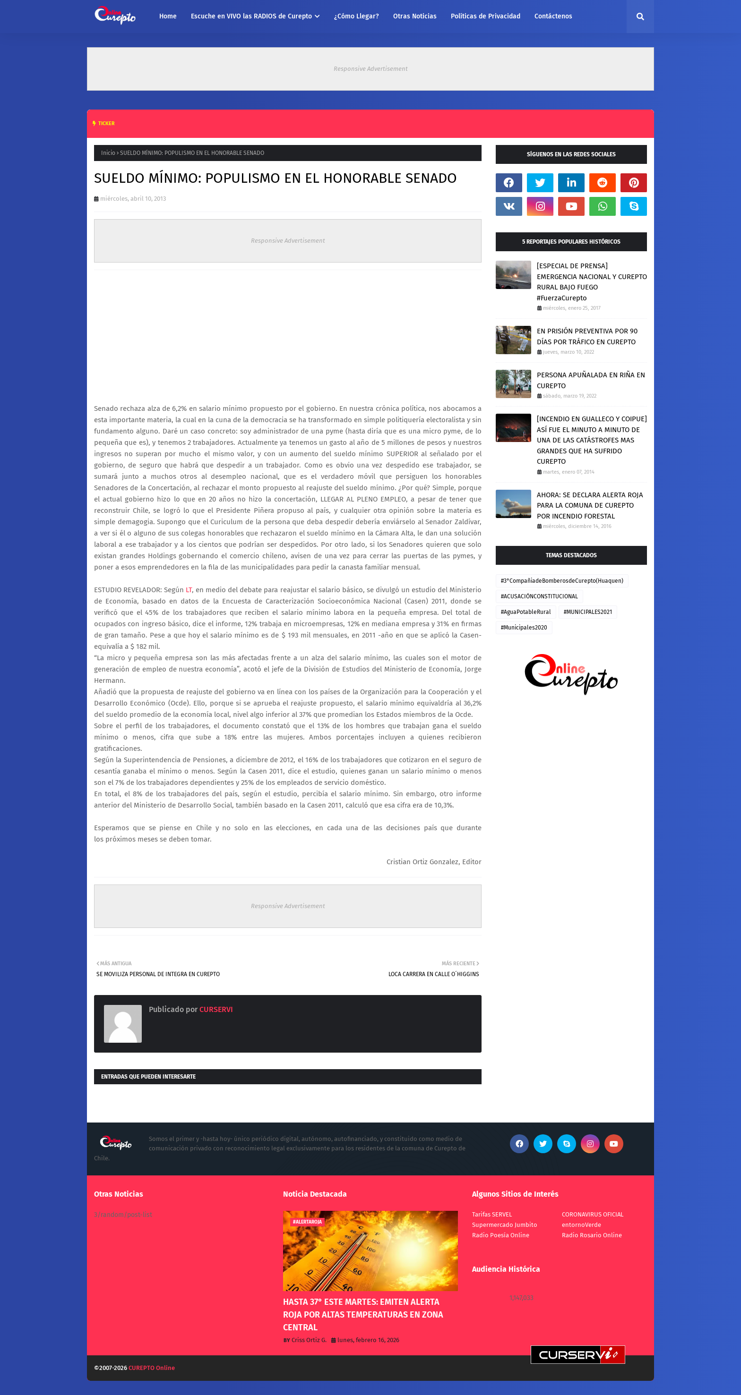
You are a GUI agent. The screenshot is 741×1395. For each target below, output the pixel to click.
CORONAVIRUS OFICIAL (592, 1214)
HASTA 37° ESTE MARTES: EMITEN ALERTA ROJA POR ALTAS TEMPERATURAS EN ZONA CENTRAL (363, 1315)
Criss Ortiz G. (309, 1340)
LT (189, 590)
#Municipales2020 (524, 627)
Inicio (108, 153)
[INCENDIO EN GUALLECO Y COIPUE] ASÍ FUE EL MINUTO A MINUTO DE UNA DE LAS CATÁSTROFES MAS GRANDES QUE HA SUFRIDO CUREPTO (592, 440)
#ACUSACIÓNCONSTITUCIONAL (539, 596)
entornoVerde (581, 1224)
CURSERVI (215, 1009)
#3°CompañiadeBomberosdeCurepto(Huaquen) (562, 581)
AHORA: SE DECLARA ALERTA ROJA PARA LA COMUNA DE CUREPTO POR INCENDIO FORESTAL (590, 505)
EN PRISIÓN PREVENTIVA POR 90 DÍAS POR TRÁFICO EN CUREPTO (587, 336)
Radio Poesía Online (500, 1235)
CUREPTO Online (152, 1367)
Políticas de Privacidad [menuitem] (485, 16)
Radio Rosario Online (592, 1235)
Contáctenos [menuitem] (553, 16)
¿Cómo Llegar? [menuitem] (356, 16)
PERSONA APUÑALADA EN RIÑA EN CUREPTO (591, 380)
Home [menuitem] (168, 16)
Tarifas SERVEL (492, 1214)
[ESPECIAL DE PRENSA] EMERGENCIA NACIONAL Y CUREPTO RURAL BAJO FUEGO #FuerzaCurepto (592, 282)
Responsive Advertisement (371, 68)
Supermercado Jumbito (504, 1224)
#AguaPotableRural (526, 612)
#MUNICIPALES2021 (588, 612)
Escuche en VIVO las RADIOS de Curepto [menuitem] (251, 16)
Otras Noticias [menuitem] (415, 16)
